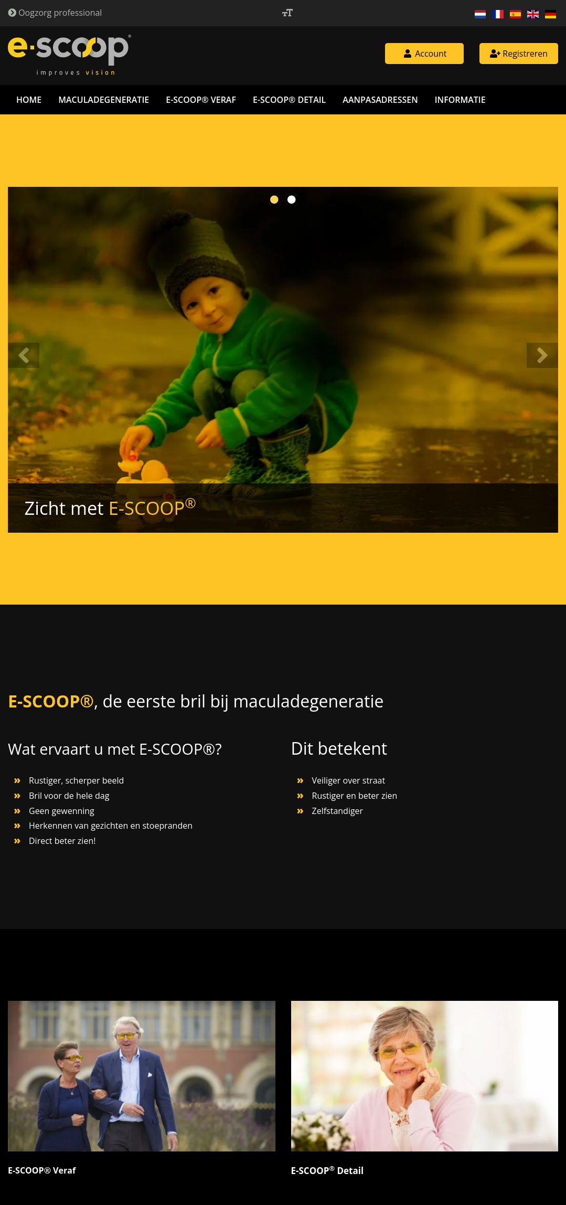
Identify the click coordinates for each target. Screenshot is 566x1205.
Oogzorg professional (55, 12)
